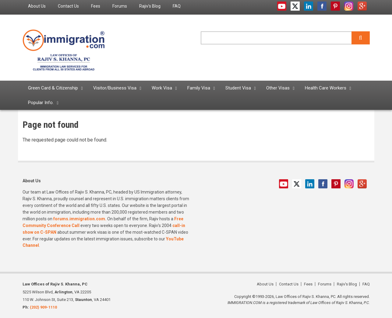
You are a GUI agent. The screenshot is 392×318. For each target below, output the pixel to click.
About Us (265, 284)
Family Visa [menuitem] (198, 88)
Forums (324, 284)
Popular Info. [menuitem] (41, 102)
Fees (308, 284)
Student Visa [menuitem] (238, 88)
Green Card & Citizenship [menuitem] (53, 88)
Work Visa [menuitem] (162, 88)
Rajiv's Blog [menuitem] (150, 6)
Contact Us (288, 284)
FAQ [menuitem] (177, 6)
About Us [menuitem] (37, 6)
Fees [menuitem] (95, 6)
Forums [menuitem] (119, 6)
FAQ (366, 284)
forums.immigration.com (79, 218)
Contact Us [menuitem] (68, 6)
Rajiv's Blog (347, 284)
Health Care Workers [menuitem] (325, 88)
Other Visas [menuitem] (278, 88)
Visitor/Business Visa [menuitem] (114, 88)
